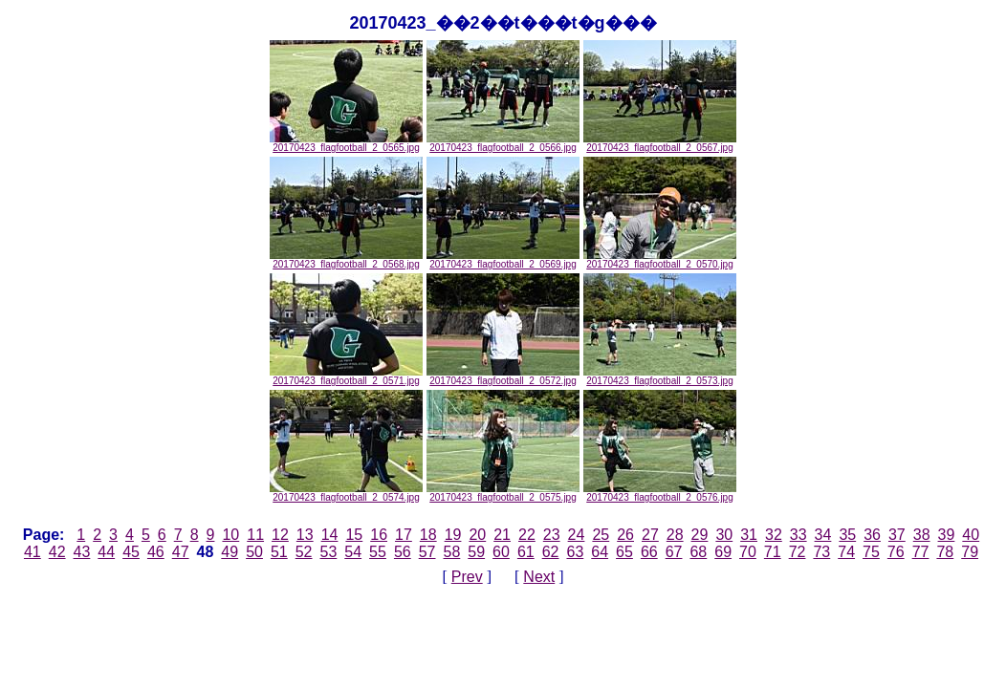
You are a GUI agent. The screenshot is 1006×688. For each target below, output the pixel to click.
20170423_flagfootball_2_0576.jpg (659, 493)
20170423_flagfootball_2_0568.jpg (346, 259)
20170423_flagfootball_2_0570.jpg (659, 259)
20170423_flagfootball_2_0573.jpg (659, 376)
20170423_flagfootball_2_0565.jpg (346, 143)
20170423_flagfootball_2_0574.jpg (346, 493)
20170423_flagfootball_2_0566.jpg (503, 143)
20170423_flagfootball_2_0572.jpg (503, 376)
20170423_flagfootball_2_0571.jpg (346, 376)
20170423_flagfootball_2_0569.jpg (503, 259)
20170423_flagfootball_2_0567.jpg (659, 143)
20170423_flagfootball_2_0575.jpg (503, 493)
